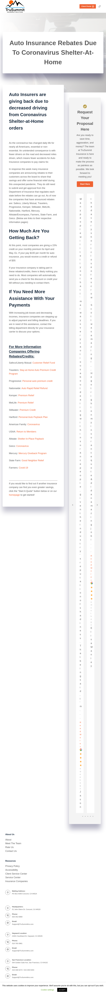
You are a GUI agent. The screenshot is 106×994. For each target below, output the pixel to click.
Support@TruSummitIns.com (22, 924)
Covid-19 (23, 467)
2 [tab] (85, 816)
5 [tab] (93, 816)
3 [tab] (88, 816)
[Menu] (99, 6)
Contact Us (11, 851)
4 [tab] (90, 816)
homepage (14, 495)
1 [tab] (82, 816)
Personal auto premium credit (37, 381)
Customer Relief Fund (44, 363)
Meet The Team (13, 843)
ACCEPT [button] (62, 990)
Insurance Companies (16, 881)
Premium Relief (26, 395)
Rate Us (9, 847)
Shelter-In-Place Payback (31, 439)
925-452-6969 (17, 917)
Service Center (12, 877)
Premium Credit (28, 410)
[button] (85, 184)
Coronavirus (33, 424)
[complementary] (100, 988)
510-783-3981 (17, 943)
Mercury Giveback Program (33, 453)
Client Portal (87, 6)
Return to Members (26, 431)
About (8, 839)
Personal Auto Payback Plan (33, 417)
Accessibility (11, 870)
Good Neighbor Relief (33, 460)
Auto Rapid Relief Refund (34, 388)
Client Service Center (16, 873)
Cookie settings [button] (47, 990)
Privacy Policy (12, 866)
